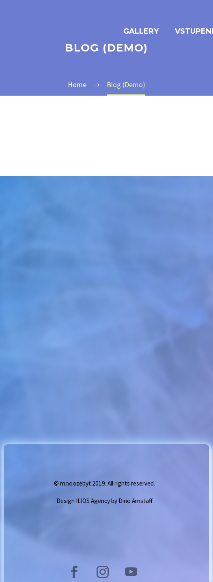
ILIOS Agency (93, 501)
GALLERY (141, 31)
